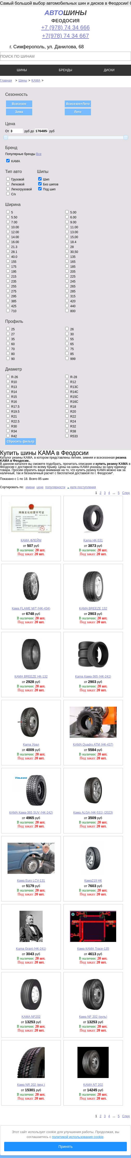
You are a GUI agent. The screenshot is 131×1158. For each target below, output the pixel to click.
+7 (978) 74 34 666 (65, 27)
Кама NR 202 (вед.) (31, 1085)
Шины (22, 80)
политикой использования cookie (77, 1137)
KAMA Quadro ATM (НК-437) (93, 744)
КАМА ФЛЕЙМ (31, 540)
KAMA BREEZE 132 (93, 608)
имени (30, 487)
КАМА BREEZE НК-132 (31, 676)
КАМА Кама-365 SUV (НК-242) (31, 812)
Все (39, 154)
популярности (55, 487)
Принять (65, 1146)
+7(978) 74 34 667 (65, 35)
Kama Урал (31, 744)
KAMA (35, 80)
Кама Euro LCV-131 (31, 880)
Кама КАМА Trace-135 (93, 949)
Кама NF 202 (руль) (93, 1017)
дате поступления (83, 487)
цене (40, 487)
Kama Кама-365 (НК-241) (93, 676)
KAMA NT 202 (93, 1085)
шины (65, 16)
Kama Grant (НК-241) (31, 949)
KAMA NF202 (31, 1017)
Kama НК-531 (93, 540)
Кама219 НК (93, 880)
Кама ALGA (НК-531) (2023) (93, 812)
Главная (6, 80)
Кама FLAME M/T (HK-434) (31, 608)
